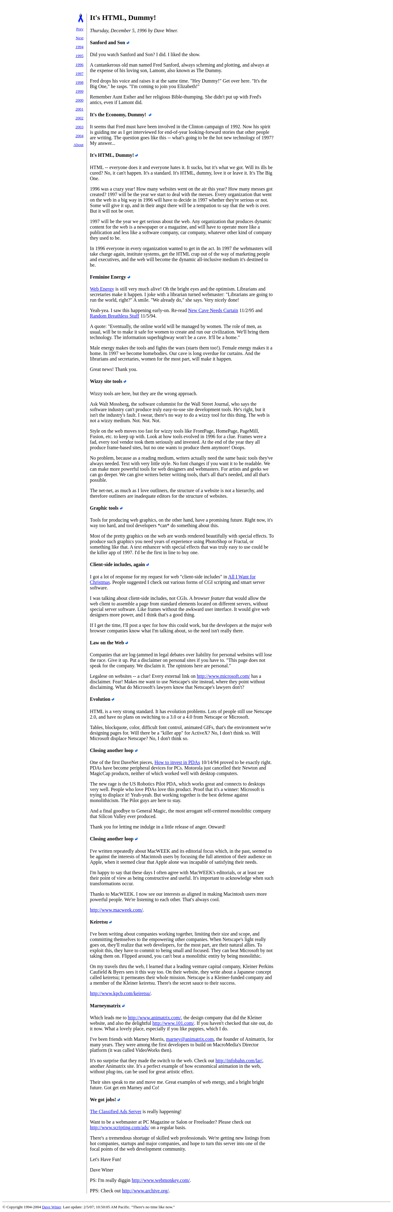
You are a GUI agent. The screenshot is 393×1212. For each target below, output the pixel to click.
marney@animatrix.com (190, 1039)
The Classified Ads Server (116, 1111)
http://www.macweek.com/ (116, 910)
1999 (80, 91)
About (78, 144)
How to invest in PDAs (177, 762)
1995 (80, 55)
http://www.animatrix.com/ (154, 1017)
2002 (80, 118)
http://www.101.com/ (173, 1023)
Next (80, 38)
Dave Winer (51, 1207)
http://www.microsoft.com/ (223, 676)
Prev (80, 29)
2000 (80, 100)
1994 (80, 46)
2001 (80, 109)
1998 (80, 82)
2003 (80, 127)
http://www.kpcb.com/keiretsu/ (120, 993)
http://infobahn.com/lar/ (239, 1060)
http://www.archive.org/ (145, 1190)
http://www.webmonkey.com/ (161, 1180)
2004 (80, 135)
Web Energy (102, 288)
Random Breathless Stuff (114, 315)
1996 (80, 64)
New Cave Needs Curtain (213, 310)
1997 (80, 73)
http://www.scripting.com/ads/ (120, 1127)
